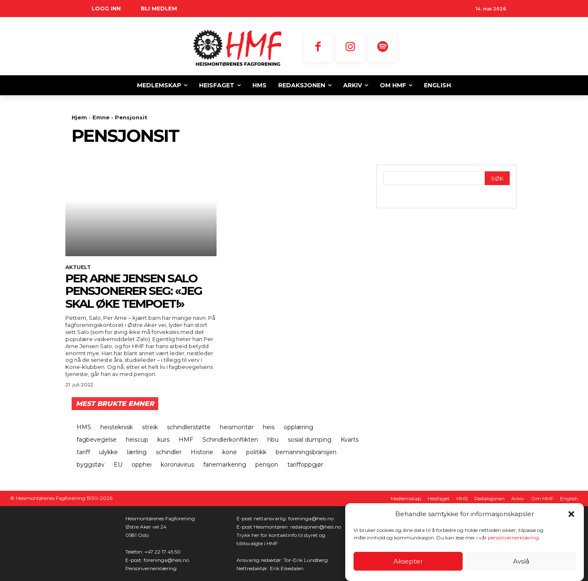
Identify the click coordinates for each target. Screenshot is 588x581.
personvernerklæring (513, 537)
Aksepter (408, 561)
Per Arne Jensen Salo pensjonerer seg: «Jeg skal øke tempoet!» (133, 291)
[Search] (497, 178)
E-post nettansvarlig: (262, 518)
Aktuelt (78, 267)
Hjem (79, 117)
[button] (571, 514)
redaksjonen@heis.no (315, 527)
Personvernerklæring (151, 568)
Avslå (521, 561)
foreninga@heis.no (166, 560)
